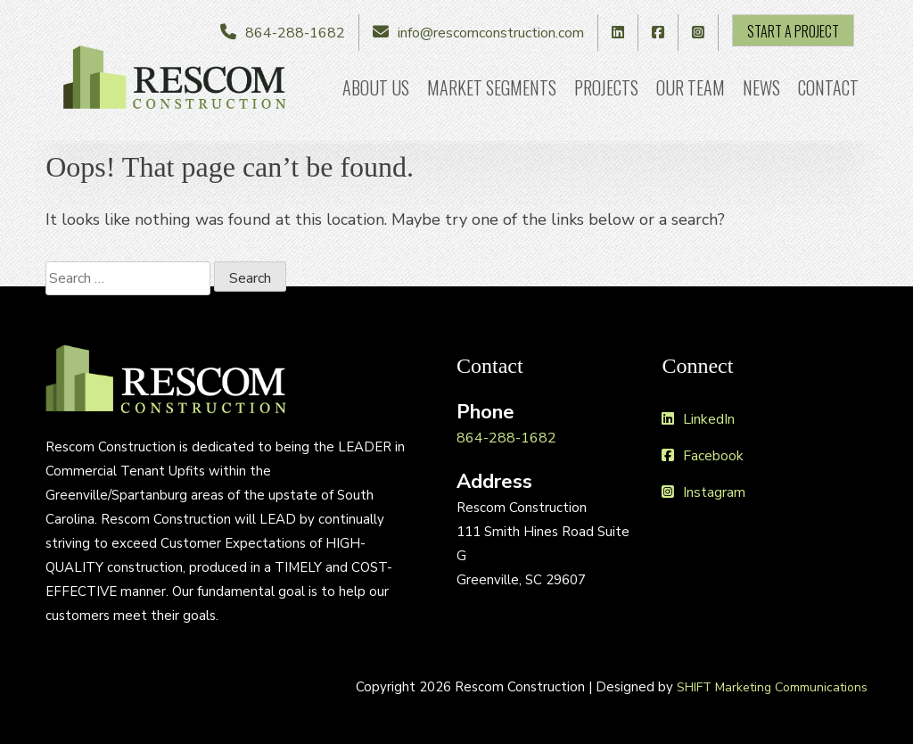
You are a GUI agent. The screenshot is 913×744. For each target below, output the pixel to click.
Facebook (703, 456)
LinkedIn (698, 419)
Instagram (703, 492)
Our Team (690, 87)
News (761, 87)
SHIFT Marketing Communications (772, 687)
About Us (375, 87)
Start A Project (793, 31)
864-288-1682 (295, 33)
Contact (828, 87)
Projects (606, 87)
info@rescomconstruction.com (491, 33)
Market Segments (491, 87)
